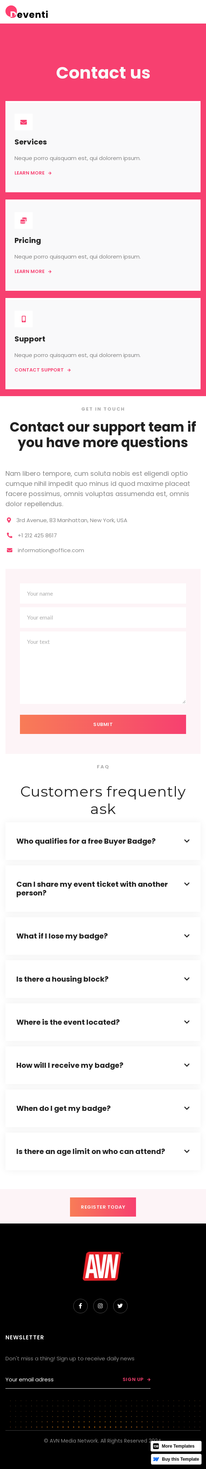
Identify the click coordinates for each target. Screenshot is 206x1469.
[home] (26, 11)
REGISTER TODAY (103, 1207)
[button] (162, 12)
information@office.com (51, 550)
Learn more (33, 172)
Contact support (43, 369)
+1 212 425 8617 (37, 535)
